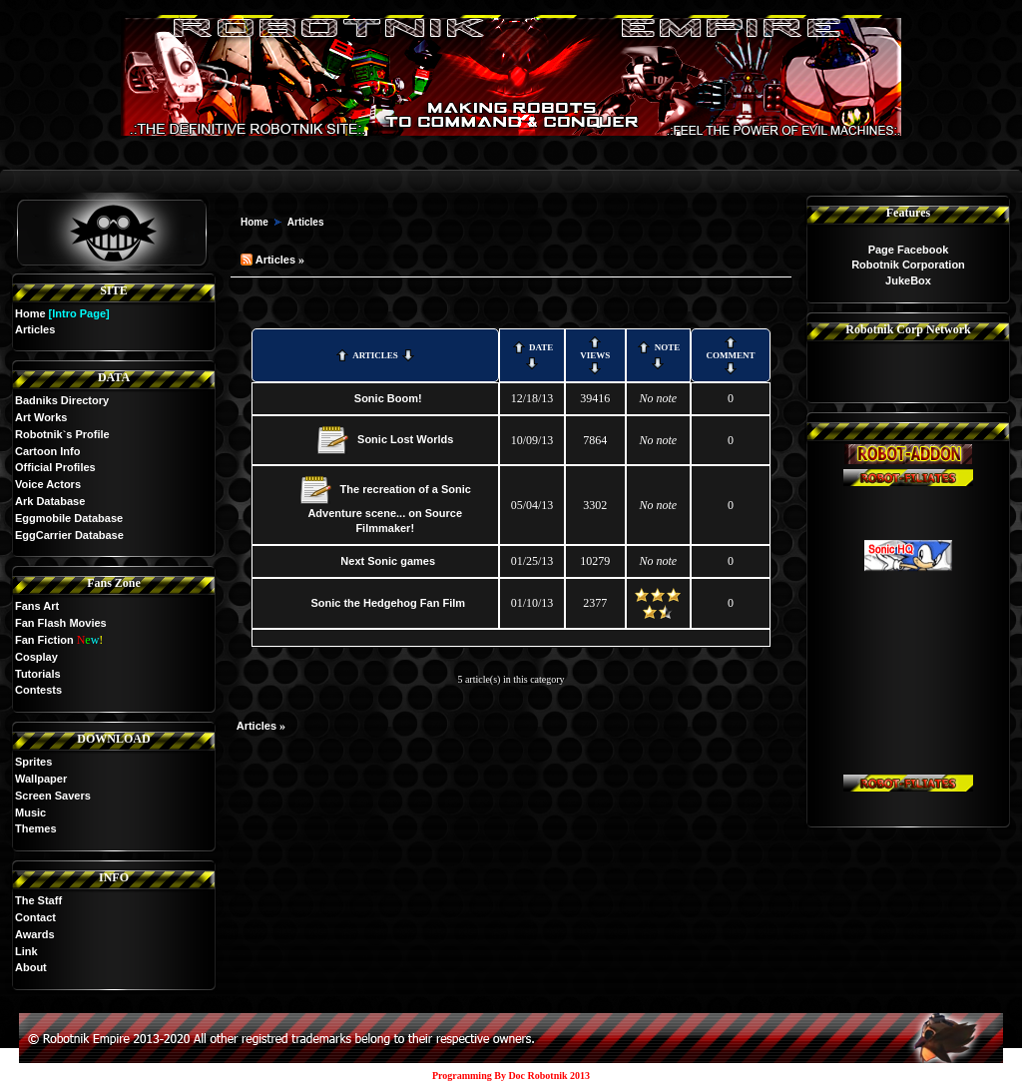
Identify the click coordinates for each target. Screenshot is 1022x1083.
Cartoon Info (47, 451)
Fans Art (37, 606)
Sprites (33, 762)
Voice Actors (48, 484)
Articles (305, 222)
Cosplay (36, 657)
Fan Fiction (44, 640)
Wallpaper (41, 779)
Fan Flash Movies (61, 623)
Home (30, 313)
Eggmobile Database (69, 518)
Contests (38, 690)
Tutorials (38, 674)
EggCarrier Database (69, 535)
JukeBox (908, 280)
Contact (35, 917)
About (31, 967)
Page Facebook (908, 250)
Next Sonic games (387, 561)
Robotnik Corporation (908, 265)
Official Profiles (55, 467)
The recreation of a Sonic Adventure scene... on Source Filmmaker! (389, 508)
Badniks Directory (62, 400)
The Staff (38, 900)
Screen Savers (53, 796)
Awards (35, 934)
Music (30, 812)
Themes (36, 828)
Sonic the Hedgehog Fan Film (387, 603)
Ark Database (50, 501)
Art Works (41, 417)
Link (26, 951)
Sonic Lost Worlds (405, 439)
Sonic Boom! (388, 398)
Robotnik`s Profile (62, 434)
